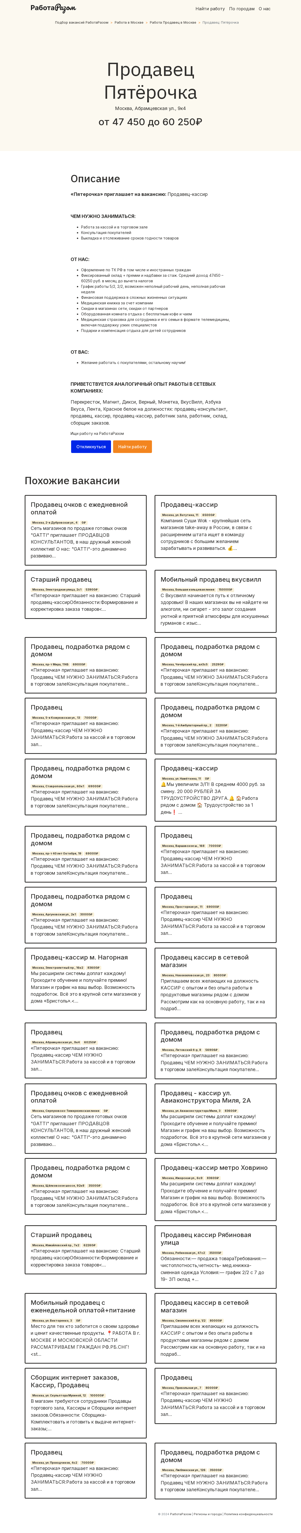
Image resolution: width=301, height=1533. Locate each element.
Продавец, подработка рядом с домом (80, 650)
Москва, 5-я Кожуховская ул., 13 (56, 717)
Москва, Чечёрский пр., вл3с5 (185, 664)
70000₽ (90, 717)
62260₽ (89, 1245)
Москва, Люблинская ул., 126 (183, 1470)
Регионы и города (208, 1514)
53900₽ (92, 589)
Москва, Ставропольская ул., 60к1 (58, 786)
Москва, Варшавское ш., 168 (183, 846)
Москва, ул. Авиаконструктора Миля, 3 (191, 1111)
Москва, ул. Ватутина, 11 (180, 515)
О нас (265, 8)
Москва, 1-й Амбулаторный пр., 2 (186, 725)
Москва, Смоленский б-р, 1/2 (183, 1320)
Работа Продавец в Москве (173, 22)
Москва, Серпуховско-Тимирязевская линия (65, 1111)
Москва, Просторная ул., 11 (182, 907)
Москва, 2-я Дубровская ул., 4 (54, 522)
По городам (242, 8)
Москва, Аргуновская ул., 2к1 (54, 914)
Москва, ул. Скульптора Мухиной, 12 (59, 1395)
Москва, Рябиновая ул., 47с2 (183, 1253)
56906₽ (211, 1050)
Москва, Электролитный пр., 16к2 (57, 967)
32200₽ (221, 725)
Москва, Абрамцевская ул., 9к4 (56, 1042)
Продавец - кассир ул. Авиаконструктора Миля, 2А (206, 1096)
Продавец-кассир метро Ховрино (214, 1167)
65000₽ (208, 515)
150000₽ (225, 589)
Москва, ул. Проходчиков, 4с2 (54, 1462)
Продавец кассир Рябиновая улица (206, 1238)
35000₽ (94, 1185)
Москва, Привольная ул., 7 (181, 1388)
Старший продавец (61, 579)
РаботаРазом (111, 433)
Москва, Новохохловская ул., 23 (185, 975)
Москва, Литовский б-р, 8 (181, 1050)
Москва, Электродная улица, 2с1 (56, 589)
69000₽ (79, 664)
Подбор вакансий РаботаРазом (81, 22)
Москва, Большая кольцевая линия (188, 589)
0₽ (84, 522)
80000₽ (220, 975)
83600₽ (93, 967)
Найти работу (210, 8)
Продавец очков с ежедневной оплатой (79, 508)
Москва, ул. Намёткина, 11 (181, 778)
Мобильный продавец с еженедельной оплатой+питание (83, 1306)
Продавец (46, 707)
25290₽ (218, 664)
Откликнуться (91, 446)
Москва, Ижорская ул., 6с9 (182, 1178)
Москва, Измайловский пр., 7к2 (55, 1245)
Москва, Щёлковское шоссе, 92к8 (58, 1185)
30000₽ (86, 914)
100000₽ (97, 1395)
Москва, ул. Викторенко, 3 (52, 1320)
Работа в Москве (129, 22)
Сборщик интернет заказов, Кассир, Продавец (75, 1381)
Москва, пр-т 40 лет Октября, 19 (56, 853)
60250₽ (90, 1042)
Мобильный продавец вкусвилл (211, 579)
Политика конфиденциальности (248, 1514)
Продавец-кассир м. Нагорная (79, 957)
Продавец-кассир (189, 504)
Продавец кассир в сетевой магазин (205, 961)
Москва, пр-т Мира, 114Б (50, 664)
